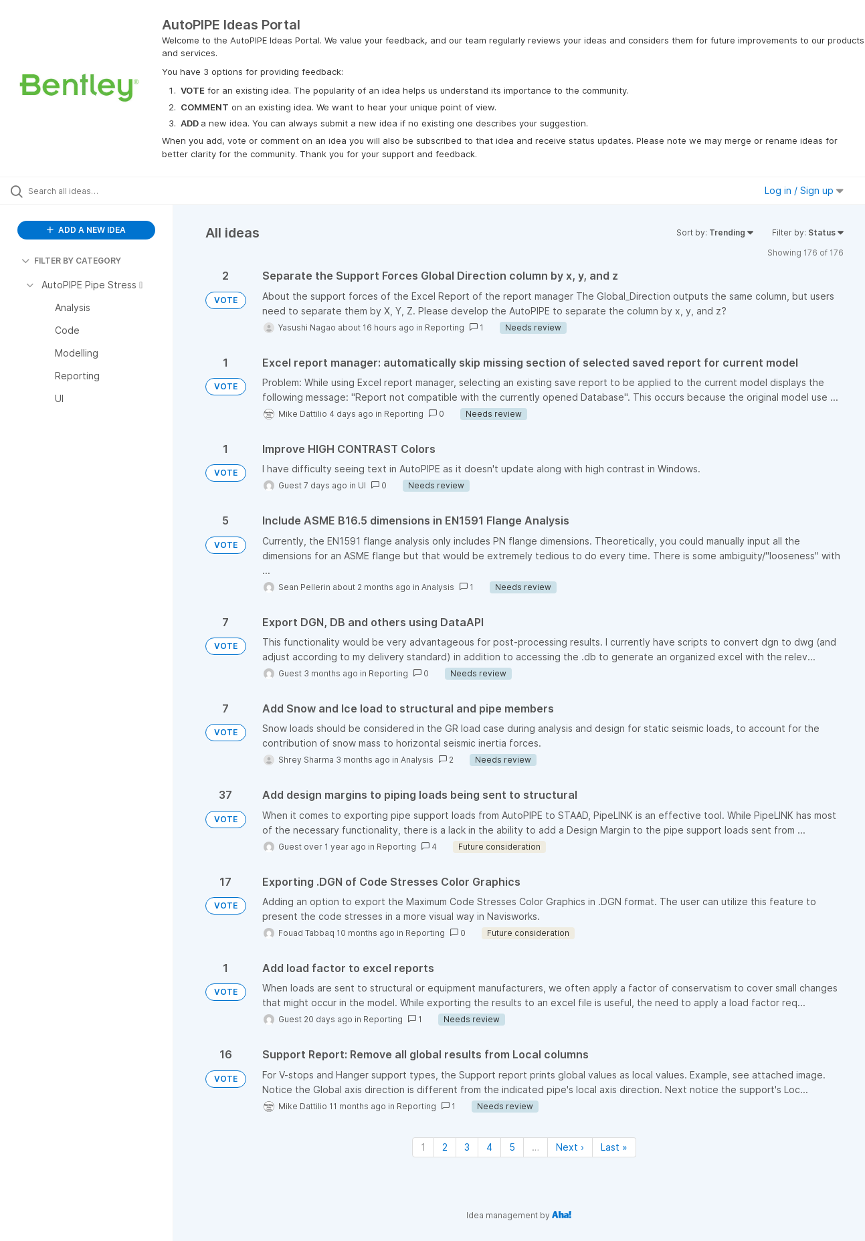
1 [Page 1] (423, 1147)
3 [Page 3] (467, 1147)
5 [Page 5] (512, 1147)
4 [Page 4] (489, 1147)
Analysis (437, 587)
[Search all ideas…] (103, 191)
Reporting (444, 327)
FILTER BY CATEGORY (71, 261)
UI (362, 485)
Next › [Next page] (570, 1147)
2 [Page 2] (445, 1147)
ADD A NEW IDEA (86, 230)
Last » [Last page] (614, 1147)
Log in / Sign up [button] (804, 190)
